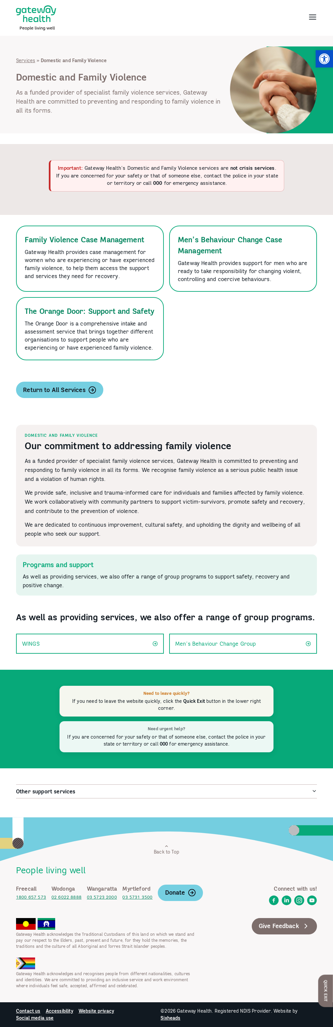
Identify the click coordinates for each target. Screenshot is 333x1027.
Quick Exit (325, 991)
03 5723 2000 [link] (102, 897)
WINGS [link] (90, 643)
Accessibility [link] (59, 1011)
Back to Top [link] (166, 849)
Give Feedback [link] (284, 926)
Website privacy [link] (96, 1011)
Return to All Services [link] (59, 390)
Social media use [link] (35, 1018)
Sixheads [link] (170, 1018)
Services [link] (25, 60)
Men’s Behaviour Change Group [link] (243, 643)
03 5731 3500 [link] (137, 897)
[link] (324, 59)
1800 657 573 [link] (31, 897)
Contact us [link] (28, 1011)
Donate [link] (180, 893)
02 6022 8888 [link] (66, 897)
